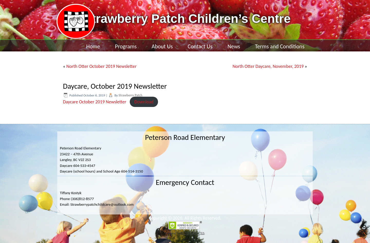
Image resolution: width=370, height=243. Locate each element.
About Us (162, 46)
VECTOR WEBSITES (192, 233)
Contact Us (200, 46)
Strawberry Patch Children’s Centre (187, 18)
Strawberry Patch (130, 95)
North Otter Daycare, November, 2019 (268, 66)
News (233, 46)
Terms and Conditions (279, 46)
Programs (126, 46)
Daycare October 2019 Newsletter (94, 102)
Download (144, 102)
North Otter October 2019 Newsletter (101, 66)
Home (93, 46)
